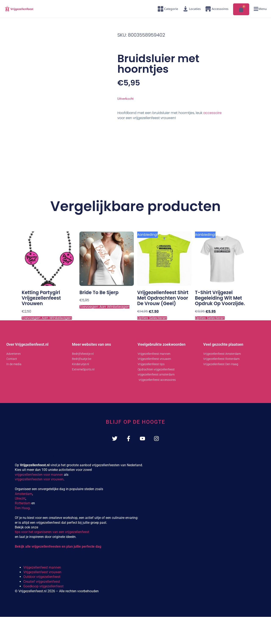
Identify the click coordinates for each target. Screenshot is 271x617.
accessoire (212, 112)
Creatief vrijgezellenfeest (41, 582)
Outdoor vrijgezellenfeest (41, 577)
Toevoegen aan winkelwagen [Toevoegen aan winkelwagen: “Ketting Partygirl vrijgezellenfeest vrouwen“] (47, 318)
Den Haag (22, 508)
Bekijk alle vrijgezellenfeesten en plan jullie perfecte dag (58, 547)
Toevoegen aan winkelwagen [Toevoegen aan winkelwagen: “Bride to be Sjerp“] (104, 306)
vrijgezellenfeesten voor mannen (39, 475)
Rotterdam (22, 504)
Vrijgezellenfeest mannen (42, 568)
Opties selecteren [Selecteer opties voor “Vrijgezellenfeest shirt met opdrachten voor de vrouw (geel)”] (152, 318)
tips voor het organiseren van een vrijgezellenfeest (52, 532)
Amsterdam (23, 494)
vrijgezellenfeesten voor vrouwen (39, 479)
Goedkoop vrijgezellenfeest (43, 587)
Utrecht (20, 499)
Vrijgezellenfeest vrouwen (42, 572)
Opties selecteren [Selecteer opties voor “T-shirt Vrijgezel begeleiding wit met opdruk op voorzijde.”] (210, 318)
